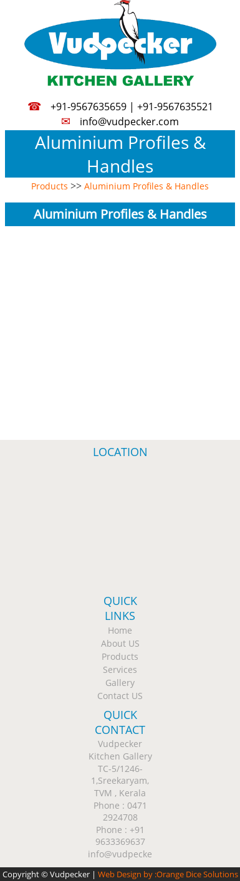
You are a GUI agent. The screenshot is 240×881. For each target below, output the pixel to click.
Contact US (120, 696)
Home (120, 630)
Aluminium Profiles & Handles (146, 186)
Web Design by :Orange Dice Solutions (168, 874)
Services (120, 669)
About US (120, 643)
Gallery (120, 682)
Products (49, 186)
